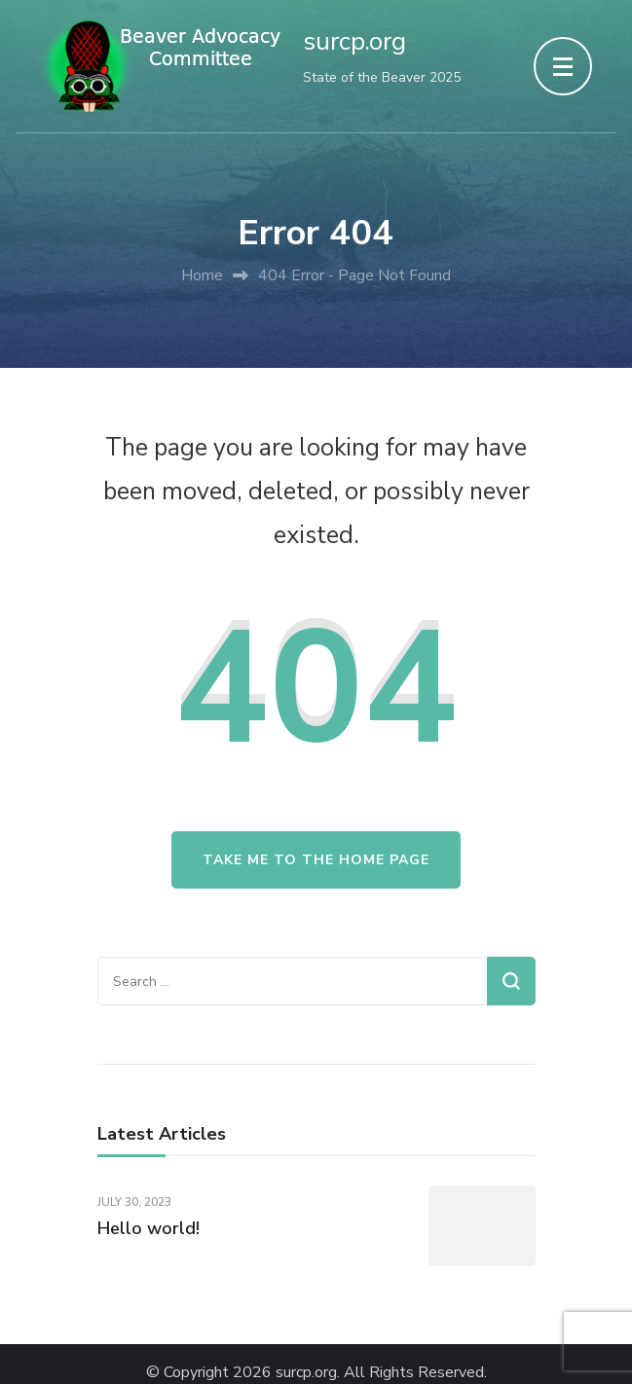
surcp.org (354, 41)
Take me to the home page (316, 860)
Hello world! (148, 1228)
